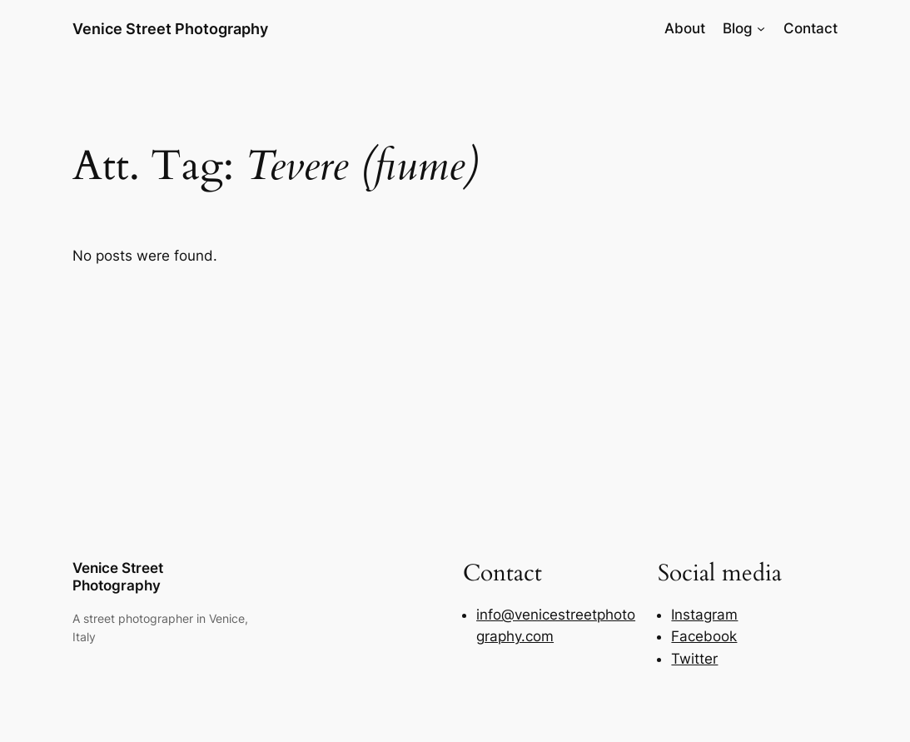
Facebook (704, 636)
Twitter (694, 658)
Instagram (704, 614)
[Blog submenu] (761, 28)
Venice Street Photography (170, 28)
